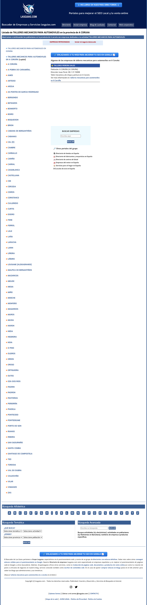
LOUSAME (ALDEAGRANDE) (20, 264)
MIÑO (10, 292)
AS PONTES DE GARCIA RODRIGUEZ (23, 92)
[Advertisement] (95, 101)
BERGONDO (13, 97)
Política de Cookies (95, 599)
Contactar (112, 25)
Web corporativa (126, 25)
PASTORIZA (13, 398)
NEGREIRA (12, 337)
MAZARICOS (13, 275)
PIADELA (12, 409)
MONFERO (12, 303)
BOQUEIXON (13, 120)
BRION (10, 125)
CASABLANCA (14, 170)
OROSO (11, 364)
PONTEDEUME (14, 420)
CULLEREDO (13, 203)
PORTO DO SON (14, 426)
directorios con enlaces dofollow (105, 559)
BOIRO (10, 114)
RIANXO (11, 431)
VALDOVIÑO (13, 476)
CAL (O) (11, 142)
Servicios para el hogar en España (68, 166)
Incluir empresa (80, 25)
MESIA (10, 287)
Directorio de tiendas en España (67, 153)
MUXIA (11, 320)
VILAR (10, 481)
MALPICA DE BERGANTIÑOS (20, 270)
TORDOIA (12, 465)
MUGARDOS (13, 309)
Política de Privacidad (79, 599)
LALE (10, 231)
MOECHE (11, 298)
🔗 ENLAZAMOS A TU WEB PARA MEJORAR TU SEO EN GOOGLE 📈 (84, 55)
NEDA (10, 331)
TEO (9, 459)
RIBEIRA (11, 437)
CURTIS (11, 209)
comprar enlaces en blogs (110, 568)
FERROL (11, 225)
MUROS (11, 314)
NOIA (10, 342)
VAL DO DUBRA (14, 470)
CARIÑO (11, 159)
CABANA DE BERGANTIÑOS (19, 131)
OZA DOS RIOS (14, 381)
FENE (10, 220)
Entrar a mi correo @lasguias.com (75, 594)
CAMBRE (11, 147)
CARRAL (11, 164)
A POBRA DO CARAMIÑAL (19, 70)
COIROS (11, 192)
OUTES (11, 376)
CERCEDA (12, 186)
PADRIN (11, 387)
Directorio (66, 25)
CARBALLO (12, 153)
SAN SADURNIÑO (15, 442)
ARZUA (11, 86)
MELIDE (11, 281)
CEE (9, 181)
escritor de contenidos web (74, 568)
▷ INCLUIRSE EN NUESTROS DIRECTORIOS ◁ (98, 5)
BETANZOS (12, 103)
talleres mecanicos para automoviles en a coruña (29, 575)
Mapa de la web (52, 599)
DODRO (11, 214)
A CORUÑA (12, 64)
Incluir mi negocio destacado (85, 42)
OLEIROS (11, 353)
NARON (11, 325)
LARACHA (12, 242)
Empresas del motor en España (67, 163)
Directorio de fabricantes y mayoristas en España (74, 156)
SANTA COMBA (14, 448)
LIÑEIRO (11, 259)
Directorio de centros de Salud (67, 159)
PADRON (11, 392)
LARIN (10, 248)
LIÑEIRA (11, 253)
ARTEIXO (12, 81)
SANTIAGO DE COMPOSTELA (20, 453)
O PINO (11, 348)
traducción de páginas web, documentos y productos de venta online (99, 565)
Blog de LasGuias (97, 25)
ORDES (11, 359)
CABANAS (12, 136)
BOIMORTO (12, 108)
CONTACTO (94, 594)
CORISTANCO (13, 197)
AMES (10, 75)
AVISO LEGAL (65, 599)
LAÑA (10, 236)
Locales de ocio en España (65, 169)
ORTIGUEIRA (13, 370)
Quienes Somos (54, 594)
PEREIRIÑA (12, 403)
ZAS (9, 492)
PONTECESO (13, 415)
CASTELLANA (13, 175)
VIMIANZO (12, 487)
